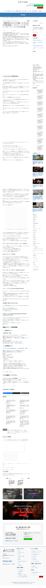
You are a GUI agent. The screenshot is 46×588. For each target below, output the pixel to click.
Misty (28, 246)
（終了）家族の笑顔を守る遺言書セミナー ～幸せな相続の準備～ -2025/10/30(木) (40, 127)
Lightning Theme (23, 583)
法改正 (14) (34, 232)
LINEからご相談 (39, 5)
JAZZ (28, 20)
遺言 (25, 430)
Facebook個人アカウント (36, 554)
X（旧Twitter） (16, 512)
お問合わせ (34, 565)
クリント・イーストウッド (11, 431)
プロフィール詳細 (35, 85)
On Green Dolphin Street (17, 291)
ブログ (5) (34, 264)
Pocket (14, 30)
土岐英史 (26, 431)
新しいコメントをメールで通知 (8, 467)
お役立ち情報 (20, 571)
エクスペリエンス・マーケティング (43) (38, 251)
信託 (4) (34, 234)
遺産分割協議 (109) (35, 223)
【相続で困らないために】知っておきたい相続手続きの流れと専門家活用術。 (10, 401)
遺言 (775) (34, 221)
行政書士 (12, 430)
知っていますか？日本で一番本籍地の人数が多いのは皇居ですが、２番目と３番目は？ (38, 163)
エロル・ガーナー (21, 430)
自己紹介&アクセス (21, 552)
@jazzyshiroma (15, 32)
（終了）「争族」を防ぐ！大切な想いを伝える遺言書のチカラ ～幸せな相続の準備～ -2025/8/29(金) (40, 140)
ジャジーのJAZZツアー (35, 561)
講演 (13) (34, 245)
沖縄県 (15, 430)
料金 (19, 562)
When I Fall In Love (15, 305)
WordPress (18, 583)
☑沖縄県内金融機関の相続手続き (38, 45)
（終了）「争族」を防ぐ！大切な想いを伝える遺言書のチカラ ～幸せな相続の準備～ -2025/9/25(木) (40, 133)
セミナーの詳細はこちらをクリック (8, 371)
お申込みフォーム (6, 359)
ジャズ (9, 430)
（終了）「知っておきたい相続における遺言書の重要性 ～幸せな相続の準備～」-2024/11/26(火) (24, 416)
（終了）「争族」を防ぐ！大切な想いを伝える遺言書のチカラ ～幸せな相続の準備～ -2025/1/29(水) (24, 411)
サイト (4, 459)
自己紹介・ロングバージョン (36, 551)
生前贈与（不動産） (21, 556)
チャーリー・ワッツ (13, 432)
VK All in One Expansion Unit (28, 583)
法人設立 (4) (34, 239)
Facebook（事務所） (23, 515)
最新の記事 (12, 389)
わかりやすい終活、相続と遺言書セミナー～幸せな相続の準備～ (17, 335)
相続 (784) (34, 219)
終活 (17, 432)
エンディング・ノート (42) (36, 228)
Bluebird (23, 157)
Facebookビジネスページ (36, 552)
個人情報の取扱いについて (36, 572)
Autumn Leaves (8, 273)
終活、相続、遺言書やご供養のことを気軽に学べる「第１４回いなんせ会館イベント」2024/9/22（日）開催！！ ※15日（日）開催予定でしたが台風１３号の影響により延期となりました (24, 422)
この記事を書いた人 (6, 389)
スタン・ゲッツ (26, 432)
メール (4, 457)
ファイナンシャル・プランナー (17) (38, 253)
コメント (4, 451)
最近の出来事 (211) (35, 269)
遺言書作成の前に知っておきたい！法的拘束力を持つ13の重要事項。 (24, 406)
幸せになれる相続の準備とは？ (23, 576)
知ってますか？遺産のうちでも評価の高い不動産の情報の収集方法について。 (11, 482)
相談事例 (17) (35, 217)
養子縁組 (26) (35, 230)
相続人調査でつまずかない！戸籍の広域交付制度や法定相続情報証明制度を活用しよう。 (24, 401)
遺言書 (19, 559)
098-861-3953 (31, 5)
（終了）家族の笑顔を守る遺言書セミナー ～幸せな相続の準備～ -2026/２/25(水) (40, 103)
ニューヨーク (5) (35, 258)
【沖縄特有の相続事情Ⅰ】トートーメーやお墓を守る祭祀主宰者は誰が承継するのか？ (20, 482)
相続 (17, 430)
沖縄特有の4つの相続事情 (22, 574)
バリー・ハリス (21, 432)
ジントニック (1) (35, 260)
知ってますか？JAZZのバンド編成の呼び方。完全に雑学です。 (38, 186)
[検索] (40, 7)
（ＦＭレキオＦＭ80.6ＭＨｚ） (22, 378)
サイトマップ (34, 574)
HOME (19, 551)
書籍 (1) (34, 262)
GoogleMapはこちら (6, 557)
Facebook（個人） (29, 512)
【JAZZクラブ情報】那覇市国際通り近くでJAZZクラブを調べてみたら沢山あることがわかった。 (38, 175)
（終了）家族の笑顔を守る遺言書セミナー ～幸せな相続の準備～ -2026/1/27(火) (40, 109)
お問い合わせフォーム (28, 536)
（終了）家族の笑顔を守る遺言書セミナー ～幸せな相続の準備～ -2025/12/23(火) (40, 115)
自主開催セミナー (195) (36, 243)
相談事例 (19, 573)
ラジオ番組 (34, 559)
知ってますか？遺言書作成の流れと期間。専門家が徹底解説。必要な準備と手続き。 (10, 411)
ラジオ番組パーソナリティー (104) (38, 248)
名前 (4, 454)
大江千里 (15, 433)
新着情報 (19, 565)
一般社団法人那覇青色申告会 (18, 343)
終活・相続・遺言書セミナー (22, 561)
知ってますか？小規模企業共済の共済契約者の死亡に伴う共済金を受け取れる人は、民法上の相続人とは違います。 (38, 197)
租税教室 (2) (34, 255)
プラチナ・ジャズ (10, 433)
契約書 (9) (34, 237)
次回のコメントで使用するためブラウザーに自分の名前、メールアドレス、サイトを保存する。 (16, 464)
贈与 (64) (34, 225)
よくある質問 (20, 569)
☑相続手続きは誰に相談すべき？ (38, 40)
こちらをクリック (20, 380)
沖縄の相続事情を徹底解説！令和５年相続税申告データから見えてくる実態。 (10, 406)
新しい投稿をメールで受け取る (8, 469)
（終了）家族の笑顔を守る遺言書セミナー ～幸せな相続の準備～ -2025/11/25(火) (40, 121)
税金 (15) (34, 241)
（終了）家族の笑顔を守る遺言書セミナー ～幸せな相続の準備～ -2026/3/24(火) (40, 97)
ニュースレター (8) (35, 266)
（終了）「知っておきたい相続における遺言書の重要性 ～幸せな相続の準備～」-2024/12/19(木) (10, 416)
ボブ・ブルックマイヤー (21, 431)
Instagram (22, 512)
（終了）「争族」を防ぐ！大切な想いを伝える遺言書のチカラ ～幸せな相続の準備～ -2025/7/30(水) (40, 147)
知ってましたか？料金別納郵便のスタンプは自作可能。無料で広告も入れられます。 (38, 210)
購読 (34, 35)
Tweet (4, 30)
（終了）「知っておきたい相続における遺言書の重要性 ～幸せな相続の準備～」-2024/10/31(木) (10, 421)
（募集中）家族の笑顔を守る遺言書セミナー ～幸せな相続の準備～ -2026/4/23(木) (40, 91)
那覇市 (9, 432)
